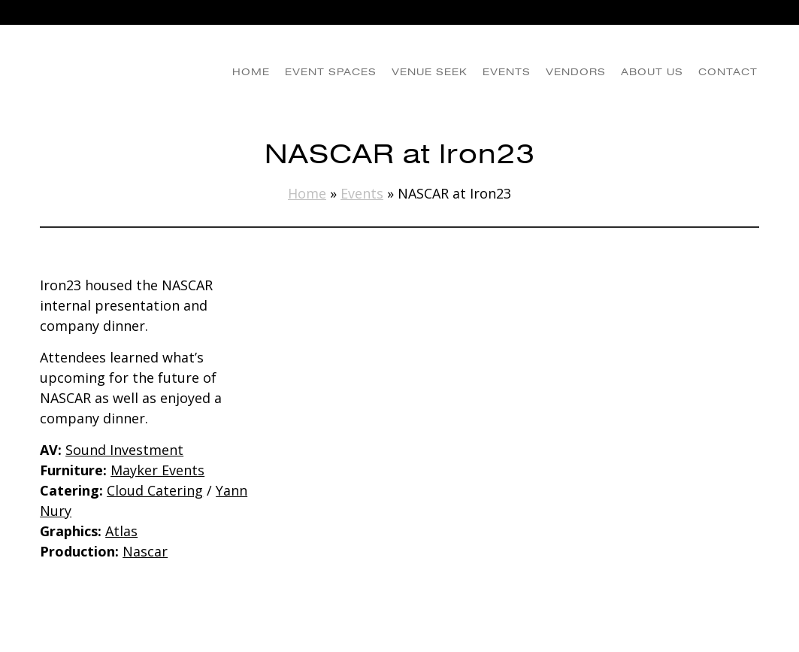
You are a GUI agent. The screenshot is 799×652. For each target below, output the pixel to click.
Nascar (145, 551)
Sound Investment (124, 450)
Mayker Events (157, 470)
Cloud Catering (155, 490)
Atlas (121, 531)
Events (361, 193)
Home (307, 193)
